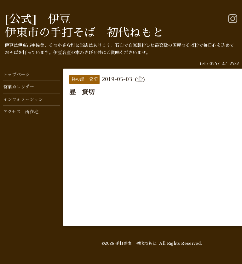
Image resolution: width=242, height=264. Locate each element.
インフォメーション (23, 99)
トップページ (16, 74)
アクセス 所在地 (20, 112)
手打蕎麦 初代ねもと (135, 243)
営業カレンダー (18, 87)
